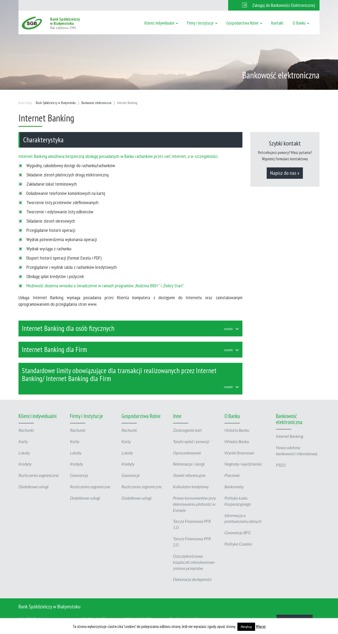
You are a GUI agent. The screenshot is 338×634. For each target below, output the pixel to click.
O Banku (301, 23)
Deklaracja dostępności (192, 579)
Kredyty (24, 463)
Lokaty (24, 452)
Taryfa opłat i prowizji (191, 441)
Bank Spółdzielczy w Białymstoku (56, 103)
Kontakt (277, 23)
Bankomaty (233, 486)
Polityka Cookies (238, 543)
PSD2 (281, 464)
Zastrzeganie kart (187, 430)
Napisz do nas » (284, 173)
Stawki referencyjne (189, 475)
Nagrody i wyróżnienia (243, 463)
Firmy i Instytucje (202, 23)
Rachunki (26, 430)
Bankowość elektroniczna (96, 103)
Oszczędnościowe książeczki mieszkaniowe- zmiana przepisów (194, 562)
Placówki (232, 475)
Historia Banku (236, 430)
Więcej (261, 626)
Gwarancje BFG (237, 532)
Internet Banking (289, 436)
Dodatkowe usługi (33, 486)
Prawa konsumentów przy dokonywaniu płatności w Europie (194, 504)
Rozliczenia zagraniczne (38, 475)
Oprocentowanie (187, 452)
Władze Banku (236, 441)
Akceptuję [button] (246, 626)
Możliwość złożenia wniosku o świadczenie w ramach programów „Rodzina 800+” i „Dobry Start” (105, 286)
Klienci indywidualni (161, 23)
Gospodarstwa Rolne (244, 23)
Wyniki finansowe (239, 452)
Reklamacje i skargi (189, 463)
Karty (23, 441)
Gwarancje (79, 475)
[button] (274, 5)
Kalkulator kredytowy (191, 486)
